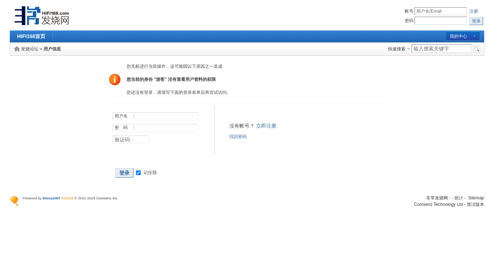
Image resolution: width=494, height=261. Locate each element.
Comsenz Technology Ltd (438, 204)
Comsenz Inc (106, 198)
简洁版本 (475, 204)
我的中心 (458, 36)
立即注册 (266, 126)
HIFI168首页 (31, 36)
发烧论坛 (29, 48)
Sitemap (476, 197)
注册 (473, 11)
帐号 (409, 11)
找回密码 (238, 136)
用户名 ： (125, 116)
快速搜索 (397, 48)
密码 (409, 20)
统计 (458, 197)
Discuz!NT (52, 198)
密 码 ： (125, 127)
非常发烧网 (437, 197)
